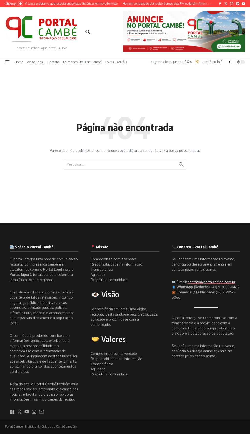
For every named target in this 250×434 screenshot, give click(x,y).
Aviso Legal (35, 62)
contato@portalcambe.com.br (211, 282)
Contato (53, 62)
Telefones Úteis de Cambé (82, 62)
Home (19, 62)
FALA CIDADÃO (116, 62)
